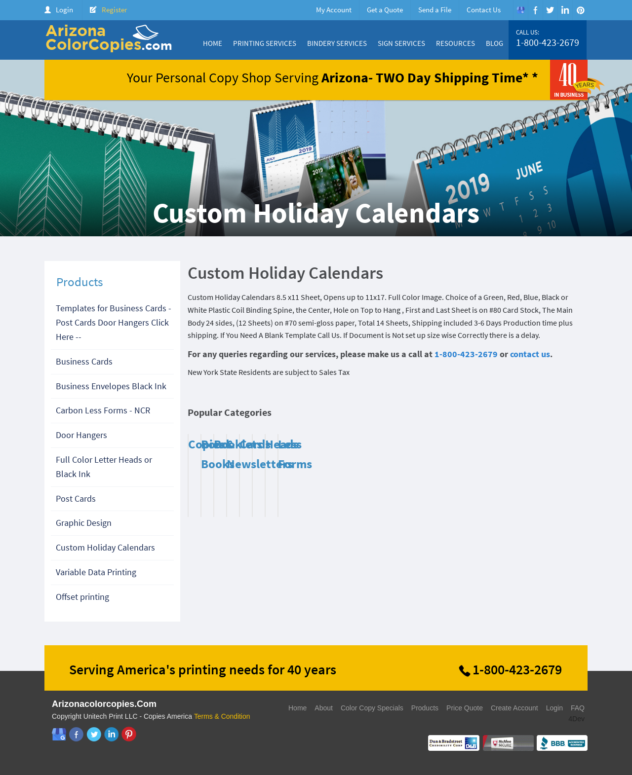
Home (212, 43)
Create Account (514, 708)
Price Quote (464, 708)
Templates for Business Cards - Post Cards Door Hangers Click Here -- (113, 322)
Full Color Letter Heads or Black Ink (104, 467)
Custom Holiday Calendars (105, 547)
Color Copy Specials (372, 708)
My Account (334, 9)
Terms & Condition (222, 716)
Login (64, 9)
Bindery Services (337, 43)
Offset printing (82, 596)
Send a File (434, 9)
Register (114, 9)
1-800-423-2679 (547, 42)
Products (424, 708)
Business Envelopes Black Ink (111, 386)
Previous (558, 414)
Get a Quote (385, 9)
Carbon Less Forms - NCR (103, 410)
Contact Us (484, 9)
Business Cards (84, 361)
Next (570, 414)
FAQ (578, 708)
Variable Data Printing (96, 572)
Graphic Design (84, 522)
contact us (530, 354)
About (324, 708)
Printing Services (264, 43)
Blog (494, 43)
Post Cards (76, 498)
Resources (455, 43)
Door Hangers (81, 435)
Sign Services (401, 43)
